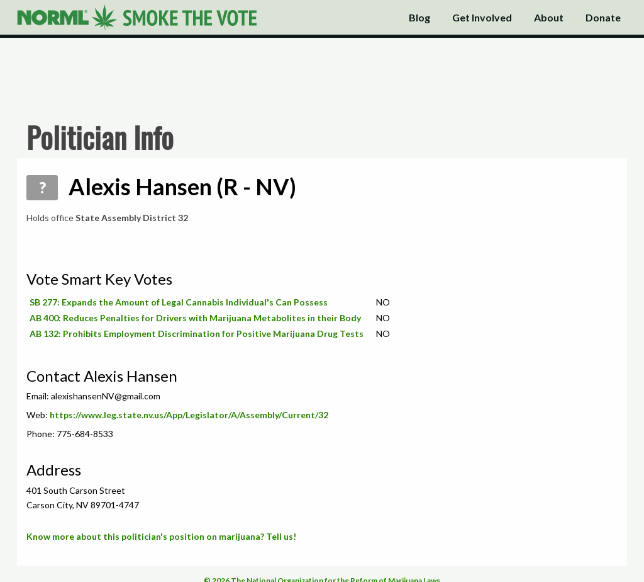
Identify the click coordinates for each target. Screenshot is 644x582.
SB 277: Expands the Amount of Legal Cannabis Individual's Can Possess (179, 302)
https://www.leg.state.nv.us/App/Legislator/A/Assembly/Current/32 (189, 414)
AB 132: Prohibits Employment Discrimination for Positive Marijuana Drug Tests (197, 333)
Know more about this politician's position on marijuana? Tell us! (161, 536)
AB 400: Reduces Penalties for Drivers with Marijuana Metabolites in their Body (195, 317)
